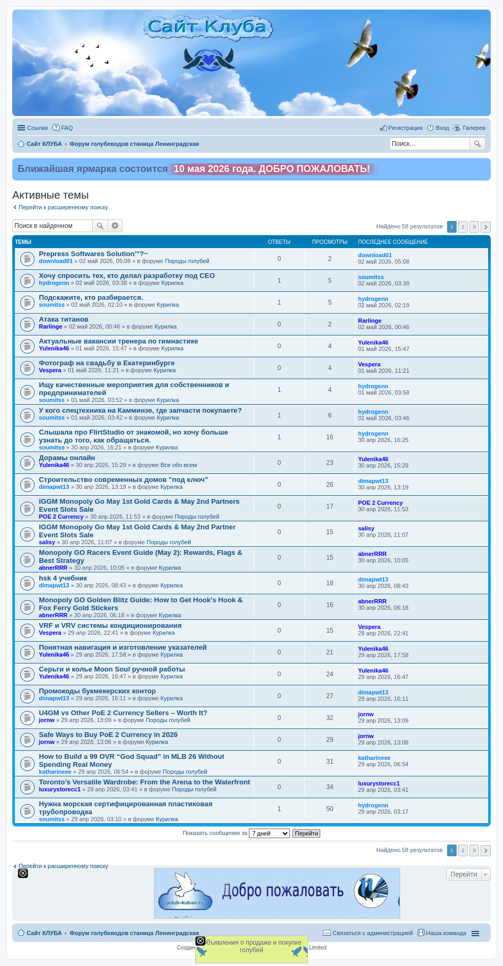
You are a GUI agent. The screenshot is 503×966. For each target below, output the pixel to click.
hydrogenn (54, 283)
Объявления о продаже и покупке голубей (251, 946)
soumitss (371, 277)
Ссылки (37, 128)
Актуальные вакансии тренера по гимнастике (118, 341)
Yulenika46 (54, 348)
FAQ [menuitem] (67, 128)
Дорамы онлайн (67, 458)
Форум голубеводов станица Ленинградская (134, 933)
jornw (46, 720)
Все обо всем (178, 465)
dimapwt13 (54, 487)
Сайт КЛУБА (44, 933)
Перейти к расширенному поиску (63, 207)
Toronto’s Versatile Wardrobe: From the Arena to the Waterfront (144, 782)
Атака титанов (63, 319)
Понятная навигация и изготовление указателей (123, 647)
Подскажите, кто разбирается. (91, 297)
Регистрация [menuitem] (405, 128)
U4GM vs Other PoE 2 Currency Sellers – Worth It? (123, 713)
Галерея (474, 128)
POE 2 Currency (61, 516)
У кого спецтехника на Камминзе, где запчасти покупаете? (140, 410)
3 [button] (474, 227)
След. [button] (486, 227)
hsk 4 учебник (63, 578)
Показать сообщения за (236, 833)
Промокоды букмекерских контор (97, 691)
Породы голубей (187, 261)
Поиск (477, 143)
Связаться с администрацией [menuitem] (372, 933)
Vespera (50, 370)
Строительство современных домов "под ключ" (123, 480)
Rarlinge (50, 326)
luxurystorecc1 (59, 789)
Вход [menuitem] (442, 128)
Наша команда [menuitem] (446, 933)
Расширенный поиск (115, 225)
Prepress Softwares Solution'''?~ (93, 254)
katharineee (55, 771)
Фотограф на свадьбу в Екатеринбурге (107, 363)
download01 (56, 261)
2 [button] (463, 227)
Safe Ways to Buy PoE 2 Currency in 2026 (108, 735)
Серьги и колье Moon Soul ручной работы (112, 669)
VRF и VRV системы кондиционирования (110, 625)
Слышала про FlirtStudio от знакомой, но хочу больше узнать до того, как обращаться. (133, 436)
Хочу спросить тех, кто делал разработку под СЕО (127, 276)
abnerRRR (53, 567)
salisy (47, 542)
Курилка (172, 283)
